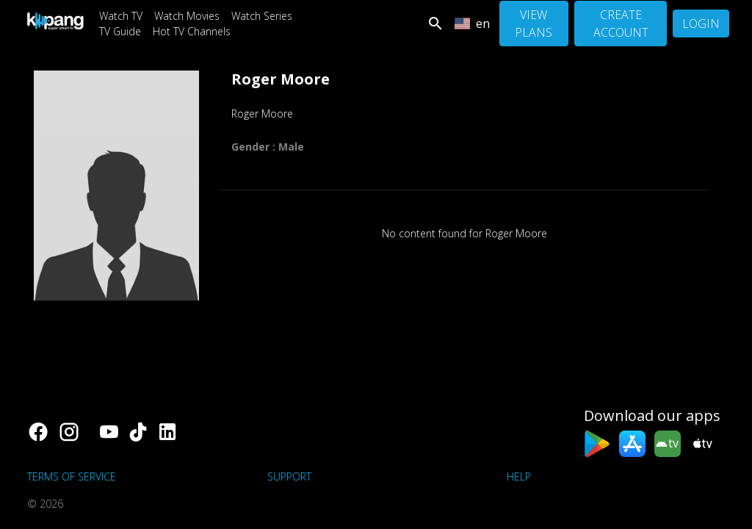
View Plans (533, 23)
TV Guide (120, 31)
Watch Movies (187, 16)
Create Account (620, 23)
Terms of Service (71, 476)
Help (519, 476)
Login (701, 23)
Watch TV (120, 16)
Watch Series (261, 16)
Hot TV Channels (192, 31)
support (289, 476)
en (472, 23)
